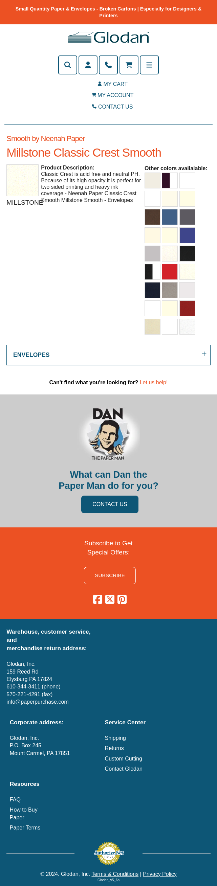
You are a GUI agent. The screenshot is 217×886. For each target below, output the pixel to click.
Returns (114, 748)
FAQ (15, 799)
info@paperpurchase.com (37, 702)
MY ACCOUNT (115, 95)
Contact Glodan (124, 769)
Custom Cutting (123, 759)
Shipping (115, 738)
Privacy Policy (160, 874)
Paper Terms (25, 828)
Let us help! (154, 382)
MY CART (116, 84)
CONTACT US (115, 107)
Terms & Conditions (114, 874)
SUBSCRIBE (110, 575)
